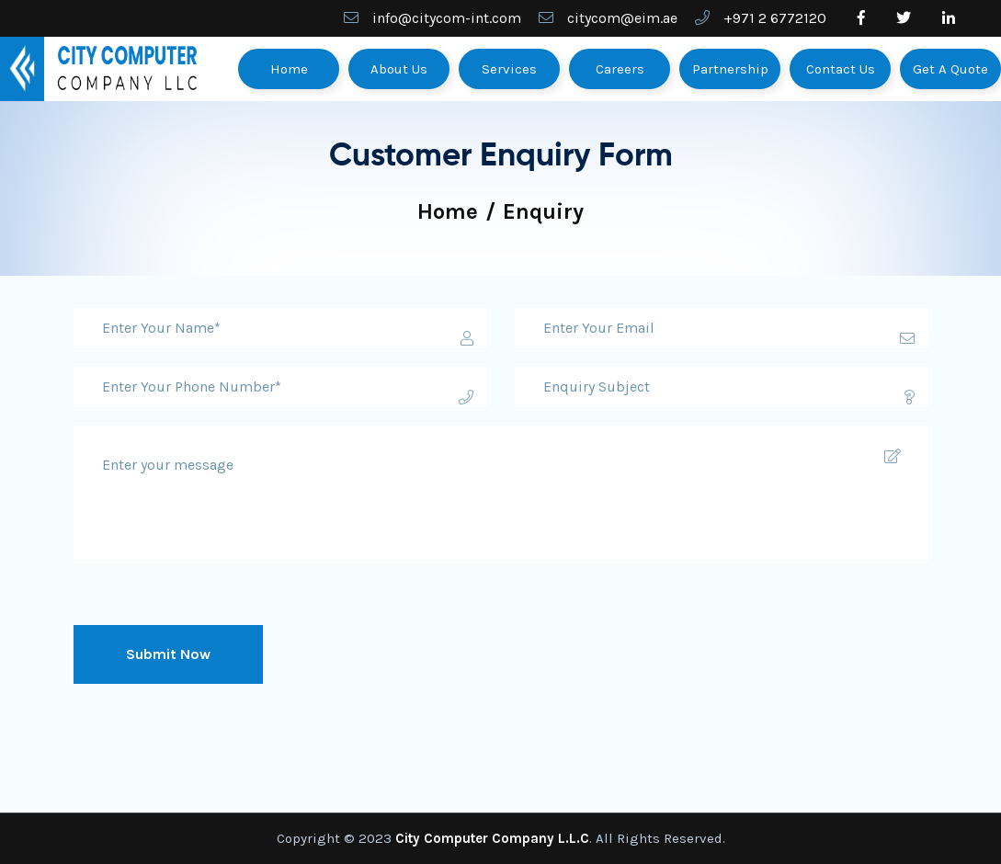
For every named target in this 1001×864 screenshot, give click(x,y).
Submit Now (168, 654)
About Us (398, 69)
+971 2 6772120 (774, 18)
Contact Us (840, 69)
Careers (620, 69)
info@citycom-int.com (446, 18)
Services (509, 69)
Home (289, 69)
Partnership (730, 69)
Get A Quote (950, 69)
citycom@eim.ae (622, 18)
